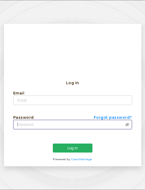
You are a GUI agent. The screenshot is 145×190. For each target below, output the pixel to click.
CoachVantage (81, 159)
